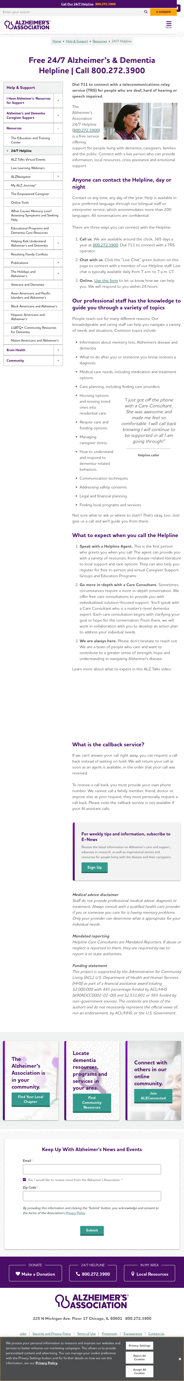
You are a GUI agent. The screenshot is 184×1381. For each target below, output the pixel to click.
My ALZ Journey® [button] (23, 187)
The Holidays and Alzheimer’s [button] (23, 276)
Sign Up (94, 869)
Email (27, 1161)
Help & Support (77, 43)
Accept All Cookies (139, 1371)
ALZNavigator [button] (21, 179)
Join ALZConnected (153, 1097)
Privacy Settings (140, 1345)
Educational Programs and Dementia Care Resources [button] (30, 232)
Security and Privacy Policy (52, 1334)
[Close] (180, 1359)
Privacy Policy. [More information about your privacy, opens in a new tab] (47, 1363)
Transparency (132, 1334)
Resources (100, 43)
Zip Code (29, 1187)
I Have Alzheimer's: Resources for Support (29, 103)
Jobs (23, 1334)
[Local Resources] (150, 1272)
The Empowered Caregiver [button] (30, 196)
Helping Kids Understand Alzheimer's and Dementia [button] (29, 245)
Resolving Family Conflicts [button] (29, 256)
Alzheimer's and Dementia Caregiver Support (26, 117)
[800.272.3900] (93, 1272)
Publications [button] (19, 265)
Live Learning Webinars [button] (28, 170)
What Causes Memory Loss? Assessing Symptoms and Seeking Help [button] (34, 217)
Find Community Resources (92, 1105)
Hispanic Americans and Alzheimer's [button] (28, 319)
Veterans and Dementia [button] (27, 287)
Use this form (106, 282)
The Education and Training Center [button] (30, 142)
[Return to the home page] (27, 25)
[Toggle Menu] (176, 25)
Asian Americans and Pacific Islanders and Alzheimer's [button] (30, 297)
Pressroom (109, 1334)
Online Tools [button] (20, 205)
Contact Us (156, 1334)
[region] (92, 1359)
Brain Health (16, 352)
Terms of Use (86, 1334)
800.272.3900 (86, 132)
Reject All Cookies (139, 1357)
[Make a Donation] (35, 1272)
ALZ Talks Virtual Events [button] (28, 162)
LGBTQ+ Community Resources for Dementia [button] (33, 332)
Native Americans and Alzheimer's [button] (35, 343)
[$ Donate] (170, 12)
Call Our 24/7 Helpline (81, 4)
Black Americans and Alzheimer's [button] (34, 308)
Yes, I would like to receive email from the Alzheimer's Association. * (75, 1180)
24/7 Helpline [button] (21, 153)
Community (15, 363)
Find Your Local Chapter (30, 1101)
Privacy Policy (75, 1213)
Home (57, 43)
